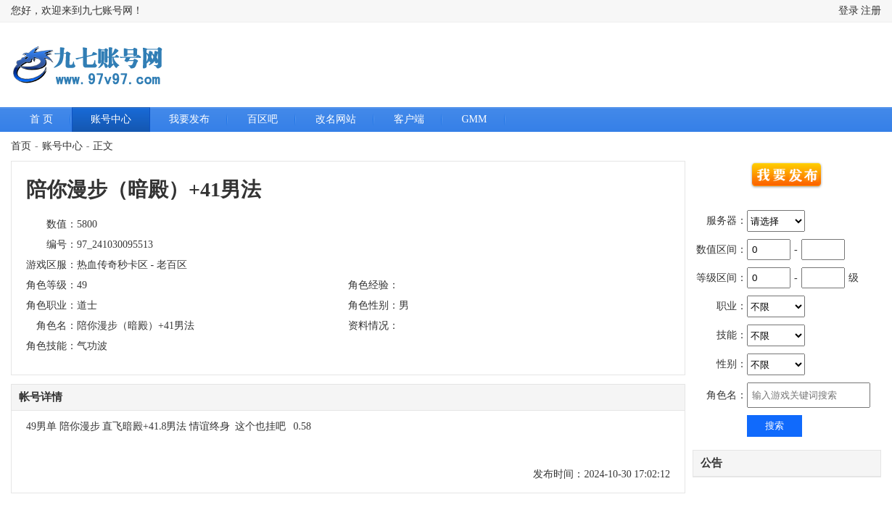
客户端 (409, 119)
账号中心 (111, 119)
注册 (871, 10)
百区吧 (262, 119)
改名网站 (335, 119)
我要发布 (189, 119)
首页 (21, 146)
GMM (474, 119)
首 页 (41, 119)
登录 (848, 10)
